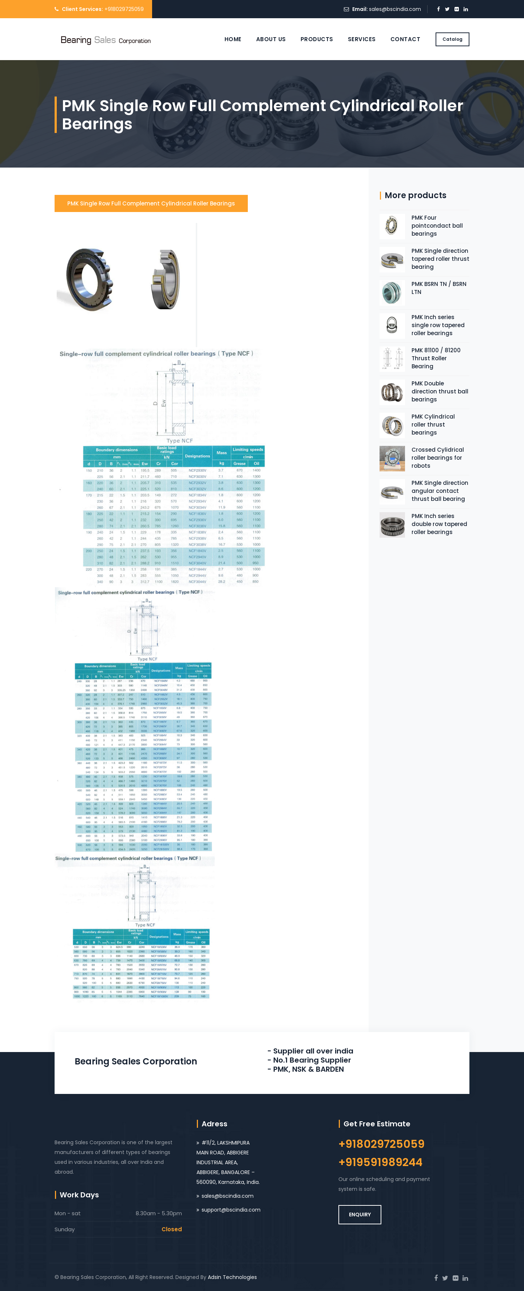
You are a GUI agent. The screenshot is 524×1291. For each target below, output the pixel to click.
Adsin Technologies (232, 1277)
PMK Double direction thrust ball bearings (440, 391)
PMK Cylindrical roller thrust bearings (433, 424)
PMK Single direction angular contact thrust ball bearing (440, 491)
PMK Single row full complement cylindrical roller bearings (151, 203)
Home (233, 39)
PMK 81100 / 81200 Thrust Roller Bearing (436, 358)
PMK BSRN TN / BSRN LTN (439, 288)
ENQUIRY (360, 1214)
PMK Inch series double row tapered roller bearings (439, 524)
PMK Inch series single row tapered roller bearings (438, 325)
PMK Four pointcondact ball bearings (437, 226)
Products (317, 39)
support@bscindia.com (231, 1209)
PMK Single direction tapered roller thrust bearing (440, 259)
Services (362, 39)
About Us (271, 39)
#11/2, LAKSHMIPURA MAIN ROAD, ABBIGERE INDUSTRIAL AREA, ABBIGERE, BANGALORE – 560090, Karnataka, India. (228, 1162)
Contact (405, 39)
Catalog (452, 39)
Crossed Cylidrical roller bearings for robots (438, 458)
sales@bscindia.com (395, 9)
